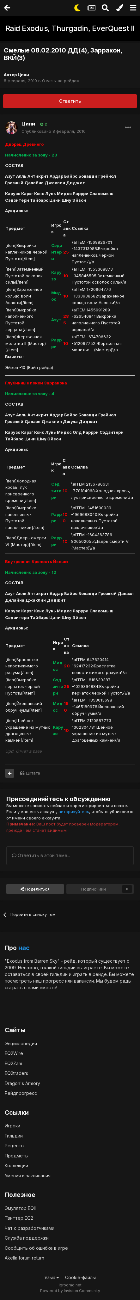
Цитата (33, 773)
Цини (23, 74)
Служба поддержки (27, 1238)
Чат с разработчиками (29, 1228)
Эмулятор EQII (20, 1208)
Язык (52, 1277)
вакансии (84, 981)
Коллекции (16, 1165)
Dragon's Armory (22, 1083)
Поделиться (35, 889)
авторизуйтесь (73, 811)
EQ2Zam (13, 1063)
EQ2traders (16, 1073)
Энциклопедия (21, 1043)
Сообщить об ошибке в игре (36, 1248)
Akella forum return (24, 1257)
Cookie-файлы (80, 1277)
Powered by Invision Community (70, 1290)
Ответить (70, 101)
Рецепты (14, 1145)
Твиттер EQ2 (19, 1218)
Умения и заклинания (28, 1175)
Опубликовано (53, 131)
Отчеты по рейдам (61, 80)
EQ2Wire (14, 1053)
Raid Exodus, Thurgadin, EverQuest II (70, 28)
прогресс (53, 981)
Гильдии (14, 1135)
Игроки (12, 1125)
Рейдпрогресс (21, 1093)
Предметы (16, 1155)
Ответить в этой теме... (41, 855)
